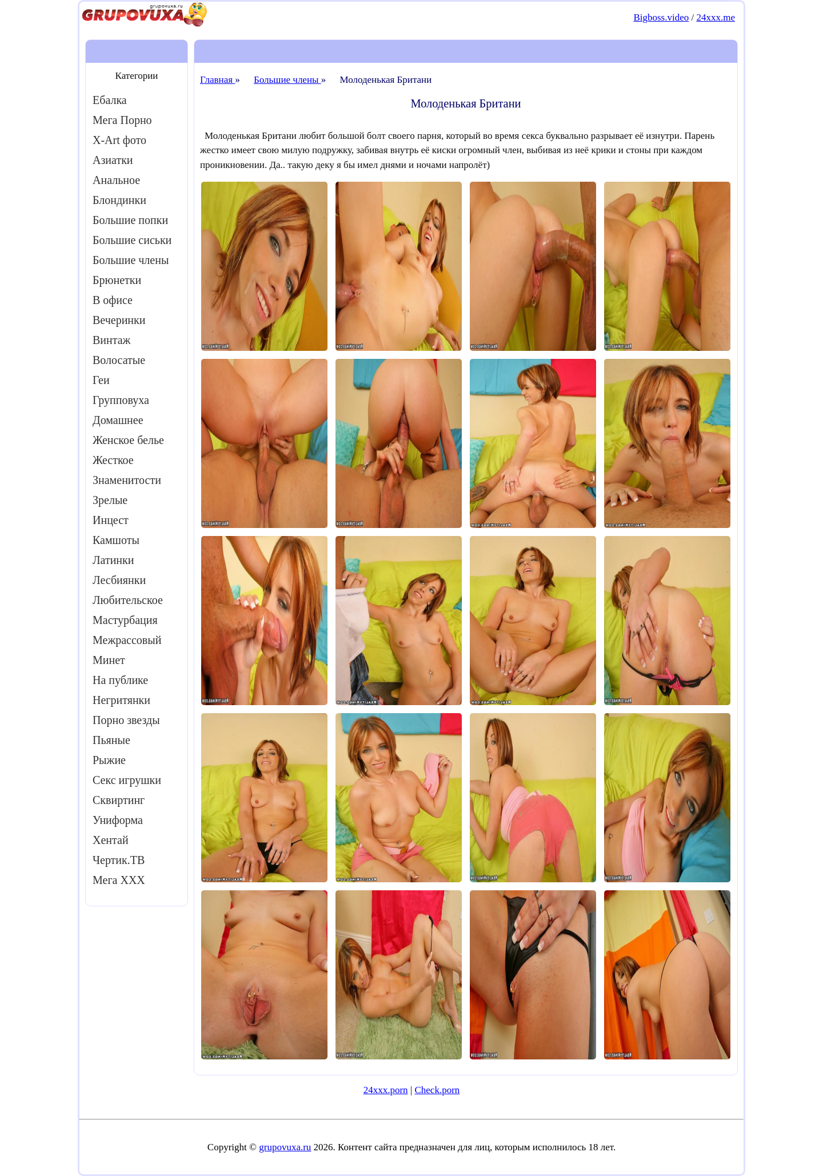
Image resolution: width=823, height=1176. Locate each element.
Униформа (118, 820)
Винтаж (111, 340)
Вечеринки (119, 320)
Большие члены (131, 260)
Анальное (116, 180)
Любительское (128, 600)
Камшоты (116, 540)
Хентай (111, 840)
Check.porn (437, 1090)
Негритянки (121, 700)
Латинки (113, 560)
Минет (109, 660)
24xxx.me (715, 17)
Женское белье (128, 440)
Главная (217, 79)
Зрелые (110, 500)
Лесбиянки (119, 580)
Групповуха (121, 400)
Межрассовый (127, 640)
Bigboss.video (661, 17)
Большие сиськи (132, 240)
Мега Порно (122, 120)
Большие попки (130, 220)
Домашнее (118, 420)
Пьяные (111, 740)
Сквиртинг (119, 800)
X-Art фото (119, 140)
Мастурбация (125, 620)
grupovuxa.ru (285, 1147)
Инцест (111, 520)
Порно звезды (126, 720)
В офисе (113, 300)
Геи (101, 380)
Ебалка (110, 100)
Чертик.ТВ (119, 860)
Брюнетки (117, 280)
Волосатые (119, 360)
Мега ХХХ (119, 880)
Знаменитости (127, 480)
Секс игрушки (127, 780)
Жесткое (113, 460)
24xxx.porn (385, 1090)
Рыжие (109, 760)
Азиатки (113, 160)
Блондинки (119, 200)
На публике (120, 680)
